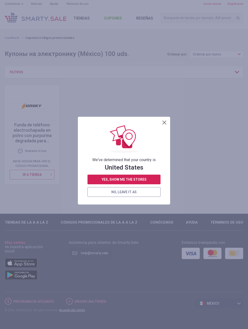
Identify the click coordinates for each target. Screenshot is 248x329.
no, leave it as (124, 127)
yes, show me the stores (124, 114)
